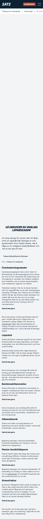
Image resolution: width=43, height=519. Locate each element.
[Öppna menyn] (39, 4)
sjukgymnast (6, 324)
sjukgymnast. (12, 474)
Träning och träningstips (11, 11)
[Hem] (6, 4)
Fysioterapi (28, 11)
